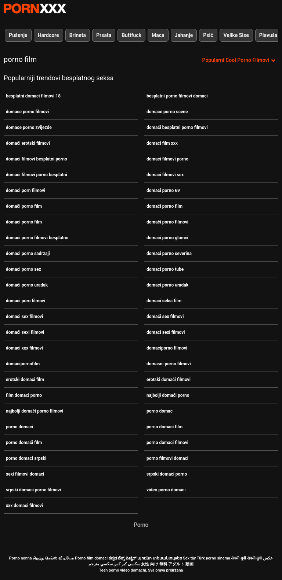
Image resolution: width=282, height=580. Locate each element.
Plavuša (268, 35)
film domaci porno (24, 395)
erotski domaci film (25, 379)
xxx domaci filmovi (24, 505)
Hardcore (48, 35)
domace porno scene (167, 111)
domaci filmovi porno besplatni (36, 174)
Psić (208, 35)
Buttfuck (131, 35)
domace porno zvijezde (29, 127)
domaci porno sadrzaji (28, 253)
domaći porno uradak (27, 285)
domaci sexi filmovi (166, 332)
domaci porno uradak (167, 285)
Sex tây (189, 558)
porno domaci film (164, 426)
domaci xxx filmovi (24, 348)
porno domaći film (24, 442)
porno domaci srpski (26, 458)
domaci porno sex (23, 269)
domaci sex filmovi (24, 316)
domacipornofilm (23, 363)
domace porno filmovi (27, 111)
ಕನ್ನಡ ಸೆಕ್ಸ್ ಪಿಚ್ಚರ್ (122, 558)
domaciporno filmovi (167, 348)
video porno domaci (166, 489)
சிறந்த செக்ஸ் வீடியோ (53, 558)
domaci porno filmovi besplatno (37, 237)
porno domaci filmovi (167, 442)
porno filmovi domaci (167, 458)
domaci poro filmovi (25, 300)
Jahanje (184, 35)
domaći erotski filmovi (28, 143)
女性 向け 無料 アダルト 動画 (167, 564)
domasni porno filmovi (169, 363)
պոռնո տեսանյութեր (159, 558)
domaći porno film (164, 206)
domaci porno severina (169, 253)
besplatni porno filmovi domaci (177, 96)
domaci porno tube (165, 269)
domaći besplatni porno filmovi (177, 127)
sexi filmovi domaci (25, 474)
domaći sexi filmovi (25, 332)
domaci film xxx (162, 143)
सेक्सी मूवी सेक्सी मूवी (246, 558)
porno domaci (19, 426)
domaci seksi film (164, 300)
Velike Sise (236, 35)
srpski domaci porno (167, 474)
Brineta (77, 35)
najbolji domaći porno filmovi (34, 411)
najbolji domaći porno (168, 395)
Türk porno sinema (213, 558)
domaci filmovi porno (167, 159)
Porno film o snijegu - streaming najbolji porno (34, 8)
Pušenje (18, 35)
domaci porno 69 (163, 190)
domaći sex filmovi (165, 316)
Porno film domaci (91, 558)
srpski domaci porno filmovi (33, 489)
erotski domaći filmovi (169, 379)
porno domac (160, 411)
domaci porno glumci (167, 237)
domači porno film (24, 206)
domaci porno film (24, 222)
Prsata (103, 35)
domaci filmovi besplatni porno (36, 159)
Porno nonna (20, 558)
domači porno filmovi (167, 222)
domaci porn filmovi (25, 190)
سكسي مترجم (100, 564)
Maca (158, 35)
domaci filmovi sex (165, 174)
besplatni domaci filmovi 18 (33, 96)
